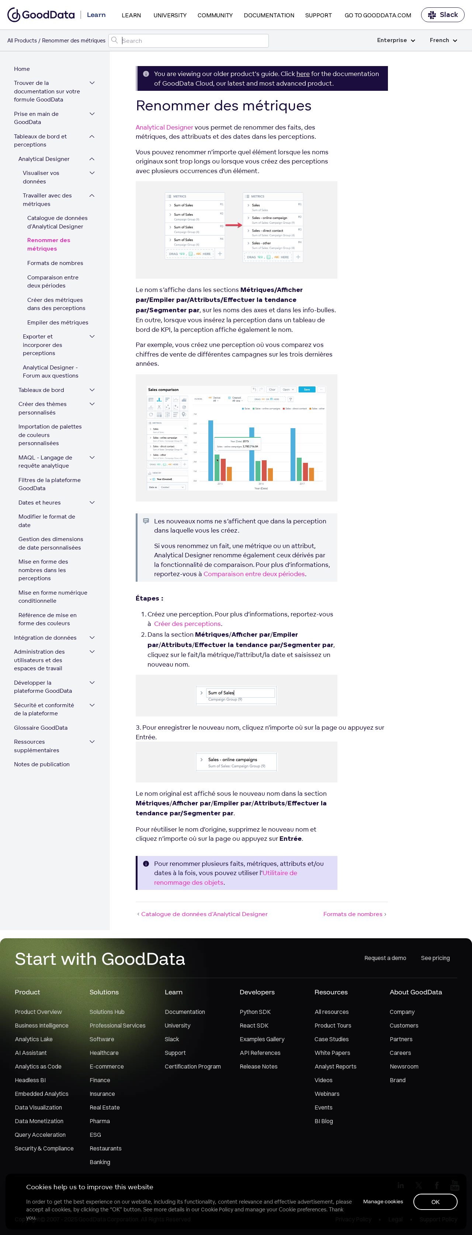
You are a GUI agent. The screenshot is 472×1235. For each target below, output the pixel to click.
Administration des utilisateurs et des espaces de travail (40, 653)
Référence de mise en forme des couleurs (48, 612)
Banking (100, 1163)
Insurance (102, 1095)
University (170, 15)
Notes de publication (42, 757)
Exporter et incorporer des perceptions (43, 346)
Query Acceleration (40, 1136)
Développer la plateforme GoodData (44, 680)
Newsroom (404, 1067)
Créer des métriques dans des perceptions (57, 305)
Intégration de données (46, 630)
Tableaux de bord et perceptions (41, 141)
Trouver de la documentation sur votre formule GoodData (48, 92)
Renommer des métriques (49, 246)
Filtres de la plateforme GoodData (50, 485)
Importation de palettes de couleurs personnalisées (51, 436)
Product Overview (38, 1013)
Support (318, 15)
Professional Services (118, 1027)
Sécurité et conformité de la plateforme (45, 702)
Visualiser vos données (42, 178)
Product (27, 993)
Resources (331, 993)
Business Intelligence (42, 1027)
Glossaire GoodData (41, 720)
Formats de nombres (56, 264)
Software (102, 1040)
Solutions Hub (107, 1013)
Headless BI (30, 1081)
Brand (398, 1081)
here (303, 74)
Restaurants (106, 1149)
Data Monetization (39, 1122)
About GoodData (416, 993)
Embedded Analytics (42, 1095)
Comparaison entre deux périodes (53, 282)
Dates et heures (40, 503)
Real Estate (105, 1108)
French (443, 40)
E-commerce (107, 1067)
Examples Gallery (262, 1040)
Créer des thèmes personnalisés (43, 409)
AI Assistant (31, 1054)
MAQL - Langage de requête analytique (46, 463)
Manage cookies (381, 1201)
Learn (131, 15)
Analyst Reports (336, 1067)
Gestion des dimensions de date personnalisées (51, 536)
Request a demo (385, 959)
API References (260, 1054)
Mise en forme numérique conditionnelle (53, 590)
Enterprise (396, 40)
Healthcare (104, 1054)
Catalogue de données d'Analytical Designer (58, 223)
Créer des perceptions (187, 623)
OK (435, 1201)
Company (402, 1013)
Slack (443, 15)
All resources (332, 1013)
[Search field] (188, 41)
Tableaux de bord (42, 391)
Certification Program (193, 1067)
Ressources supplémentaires (37, 739)
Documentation (269, 15)
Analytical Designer (44, 160)
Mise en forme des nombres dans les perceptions (44, 563)
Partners (401, 1040)
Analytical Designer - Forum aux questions (51, 373)
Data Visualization (38, 1108)
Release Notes (259, 1067)
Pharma (100, 1122)
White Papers (332, 1054)
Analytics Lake (34, 1040)
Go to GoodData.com (378, 15)
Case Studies (332, 1040)
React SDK (254, 1027)
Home (23, 69)
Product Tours (333, 1027)
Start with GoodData (100, 960)
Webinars (327, 1095)
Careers (400, 1054)
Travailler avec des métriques (48, 201)
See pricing (435, 959)
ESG (95, 1136)
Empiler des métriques (58, 323)
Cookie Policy (217, 1209)
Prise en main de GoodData (37, 119)
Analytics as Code (38, 1067)
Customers (404, 1027)
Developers (257, 993)
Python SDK (255, 1013)
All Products (22, 40)
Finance (100, 1081)
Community (215, 15)
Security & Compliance (44, 1149)
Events (324, 1108)
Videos (324, 1081)
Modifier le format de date (54, 518)
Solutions (104, 993)
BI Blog (324, 1122)
